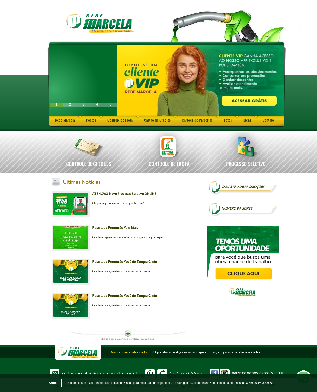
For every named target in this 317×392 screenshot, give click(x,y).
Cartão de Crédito (157, 120)
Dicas (247, 120)
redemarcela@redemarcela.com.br (101, 373)
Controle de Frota (120, 120)
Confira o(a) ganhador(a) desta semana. (121, 271)
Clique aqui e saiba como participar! (118, 203)
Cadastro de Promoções (242, 187)
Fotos (228, 120)
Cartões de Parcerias (197, 120)
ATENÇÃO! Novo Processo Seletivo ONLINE (124, 194)
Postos (91, 120)
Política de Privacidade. (258, 383)
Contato (268, 120)
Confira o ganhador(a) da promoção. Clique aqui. (128, 237)
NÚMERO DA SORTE (236, 208)
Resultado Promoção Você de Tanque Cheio (124, 261)
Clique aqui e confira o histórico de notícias (127, 338)
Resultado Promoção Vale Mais (115, 228)
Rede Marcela (65, 120)
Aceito (53, 383)
